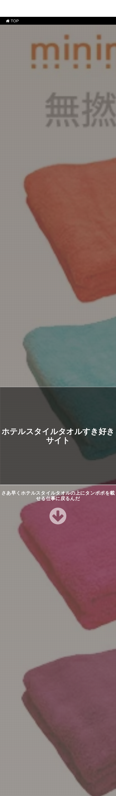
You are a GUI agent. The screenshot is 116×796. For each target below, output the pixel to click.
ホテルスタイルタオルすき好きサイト (59, 791)
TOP (12, 4)
